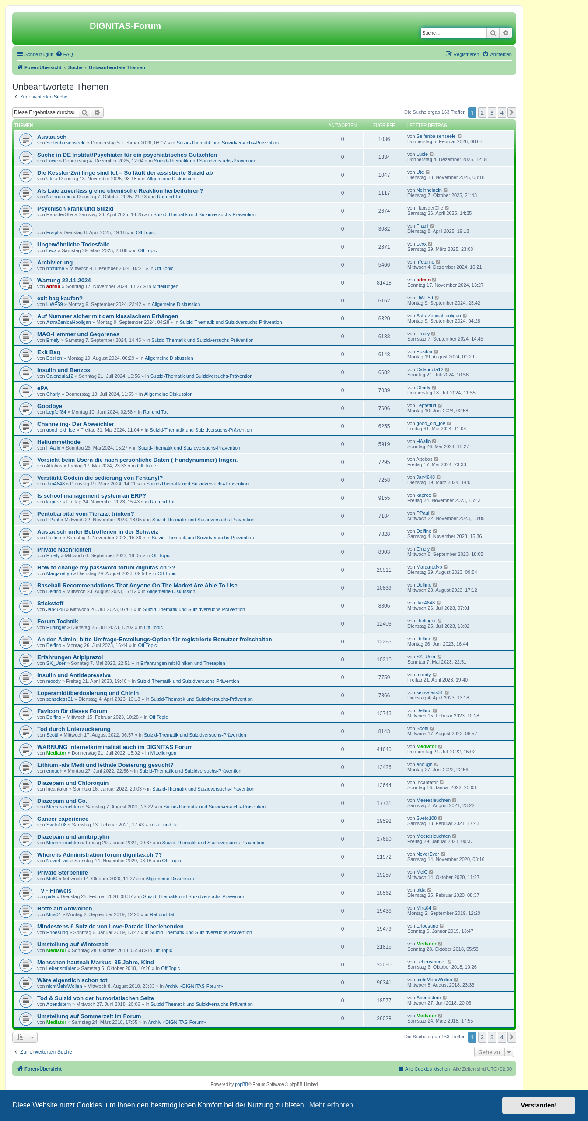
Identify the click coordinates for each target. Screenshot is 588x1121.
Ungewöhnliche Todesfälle (73, 244)
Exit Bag (48, 352)
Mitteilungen (165, 286)
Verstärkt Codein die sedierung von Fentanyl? (100, 477)
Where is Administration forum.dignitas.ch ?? (99, 854)
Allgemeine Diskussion (171, 178)
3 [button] (492, 112)
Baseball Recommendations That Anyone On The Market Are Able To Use (137, 585)
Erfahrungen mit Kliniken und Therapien (182, 663)
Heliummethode (58, 442)
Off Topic (145, 232)
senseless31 (59, 699)
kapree (53, 501)
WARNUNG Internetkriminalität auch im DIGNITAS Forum (115, 747)
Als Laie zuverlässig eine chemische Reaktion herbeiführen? (120, 190)
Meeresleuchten (63, 806)
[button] (512, 112)
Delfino (53, 537)
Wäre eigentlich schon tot (72, 980)
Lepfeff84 (56, 412)
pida (51, 896)
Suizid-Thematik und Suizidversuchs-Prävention (228, 142)
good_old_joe (60, 429)
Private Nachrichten (64, 549)
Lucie (52, 160)
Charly (53, 394)
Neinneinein (59, 196)
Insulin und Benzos (63, 370)
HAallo (53, 447)
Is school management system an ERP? (91, 495)
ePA (42, 388)
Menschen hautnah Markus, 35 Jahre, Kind (95, 962)
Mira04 (53, 914)
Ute (50, 178)
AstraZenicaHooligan (68, 322)
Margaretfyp (59, 573)
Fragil (52, 232)
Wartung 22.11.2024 (64, 280)
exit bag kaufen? (60, 298)
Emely (53, 340)
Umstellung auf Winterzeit (72, 944)
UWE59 (54, 304)
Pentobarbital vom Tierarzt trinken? (85, 513)
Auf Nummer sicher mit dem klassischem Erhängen (107, 316)
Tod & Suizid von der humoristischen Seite (95, 998)
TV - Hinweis (54, 890)
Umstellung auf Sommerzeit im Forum (89, 1016)
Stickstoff (50, 603)
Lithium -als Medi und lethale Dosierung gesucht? (105, 765)
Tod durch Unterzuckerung (74, 729)
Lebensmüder (61, 968)
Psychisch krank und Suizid (75, 208)
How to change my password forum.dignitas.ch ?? (106, 567)
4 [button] (502, 112)
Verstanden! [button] (539, 1105)
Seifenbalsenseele (66, 142)
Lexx (51, 250)
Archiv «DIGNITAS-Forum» (194, 986)
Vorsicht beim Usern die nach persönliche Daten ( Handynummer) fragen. (137, 460)
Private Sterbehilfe (62, 872)
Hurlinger (56, 627)
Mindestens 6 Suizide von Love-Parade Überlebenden (110, 926)
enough (54, 770)
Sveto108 (56, 824)
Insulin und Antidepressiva (74, 675)
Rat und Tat (169, 196)
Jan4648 (55, 483)
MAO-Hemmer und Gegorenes (78, 334)
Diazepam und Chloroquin (72, 783)
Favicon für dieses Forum (72, 711)
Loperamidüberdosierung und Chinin (88, 693)
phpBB (241, 1084)
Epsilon (54, 358)
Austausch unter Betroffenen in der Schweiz (97, 531)
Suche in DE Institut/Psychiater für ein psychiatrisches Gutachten (127, 154)
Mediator (56, 753)
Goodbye (49, 406)
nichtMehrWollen (64, 986)
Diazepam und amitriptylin (73, 836)
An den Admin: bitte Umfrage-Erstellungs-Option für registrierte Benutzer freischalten (154, 639)
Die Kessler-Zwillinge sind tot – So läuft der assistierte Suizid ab (125, 172)
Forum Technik (57, 621)
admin (53, 286)
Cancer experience (62, 818)
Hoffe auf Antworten (64, 908)
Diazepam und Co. (62, 801)
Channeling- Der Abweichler (75, 424)
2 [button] (482, 112)
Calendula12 (60, 376)
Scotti (52, 735)
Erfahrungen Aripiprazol (70, 657)
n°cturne (55, 268)
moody (53, 681)
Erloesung (57, 932)
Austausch (51, 137)
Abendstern (58, 1004)
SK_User (56, 663)
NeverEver (57, 860)
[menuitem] (64, 54)
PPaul (52, 519)
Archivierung (55, 262)
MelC (52, 878)
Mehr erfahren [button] (331, 1105)
